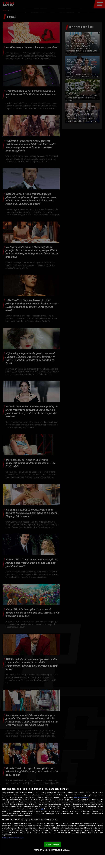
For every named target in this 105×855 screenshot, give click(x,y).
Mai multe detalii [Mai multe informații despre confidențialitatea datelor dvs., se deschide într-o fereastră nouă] (81, 797)
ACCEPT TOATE (52, 844)
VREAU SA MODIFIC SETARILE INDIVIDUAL (52, 850)
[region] (52, 820)
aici (42, 809)
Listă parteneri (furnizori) (13, 838)
